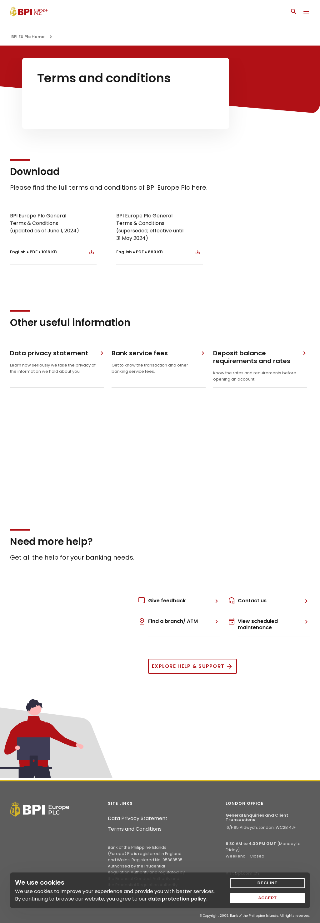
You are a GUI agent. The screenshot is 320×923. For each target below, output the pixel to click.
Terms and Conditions (135, 829)
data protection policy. (178, 898)
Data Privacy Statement (138, 818)
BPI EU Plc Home (27, 37)
